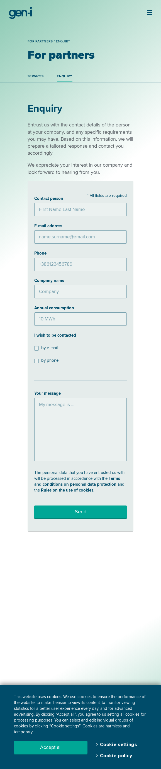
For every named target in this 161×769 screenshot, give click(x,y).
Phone (40, 253)
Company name (49, 280)
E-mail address (48, 225)
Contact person (48, 198)
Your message (47, 393)
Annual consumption (54, 307)
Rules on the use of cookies (67, 490)
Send (80, 512)
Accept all (51, 747)
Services (35, 76)
